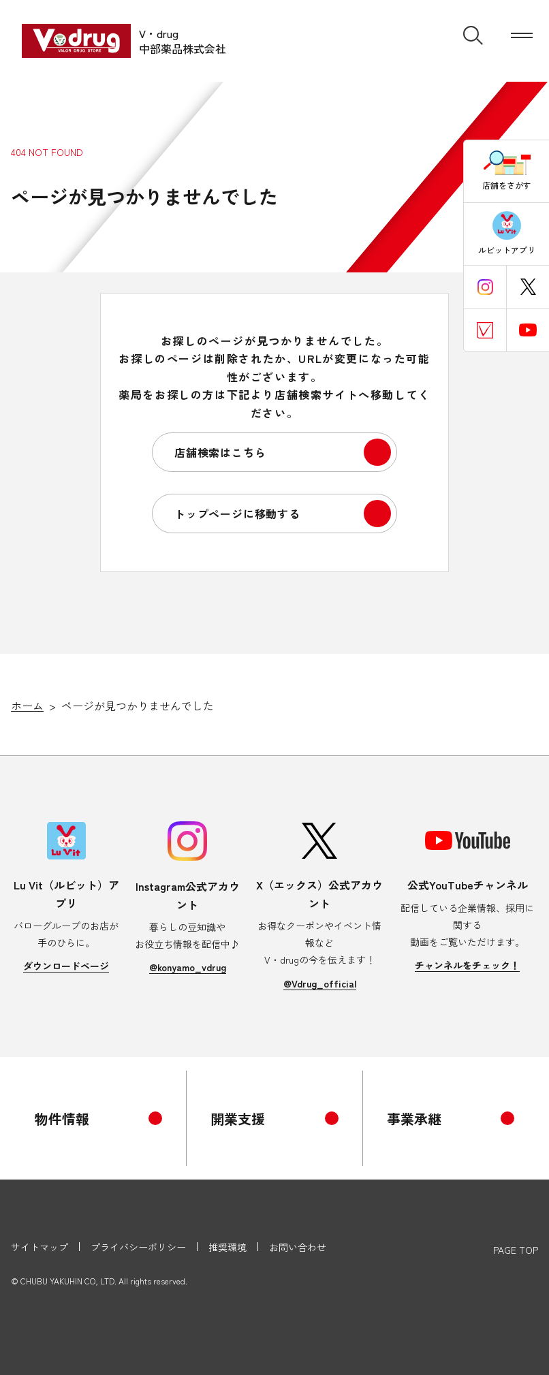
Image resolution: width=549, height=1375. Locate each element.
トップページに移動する (237, 513)
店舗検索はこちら (220, 452)
